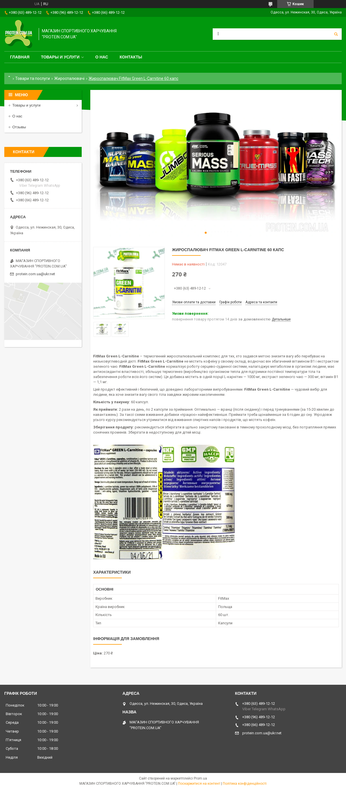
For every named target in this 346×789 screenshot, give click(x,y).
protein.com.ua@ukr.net (35, 274)
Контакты (131, 57)
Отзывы (19, 127)
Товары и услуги (60, 57)
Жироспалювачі (69, 78)
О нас (101, 57)
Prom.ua (200, 778)
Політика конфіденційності (245, 784)
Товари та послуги (32, 78)
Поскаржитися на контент (199, 784)
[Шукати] (336, 34)
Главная (20, 57)
